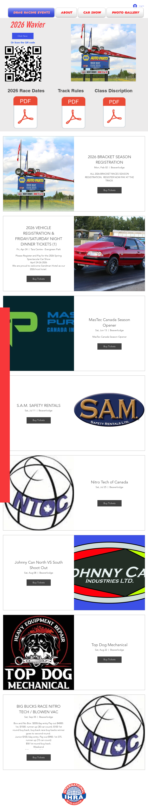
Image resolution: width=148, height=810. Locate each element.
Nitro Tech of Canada (109, 482)
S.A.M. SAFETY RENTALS (38, 405)
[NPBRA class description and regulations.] (114, 112)
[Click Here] (23, 36)
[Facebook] (4, 805)
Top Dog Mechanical (109, 644)
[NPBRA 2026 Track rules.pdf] (73, 113)
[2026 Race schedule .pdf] (25, 112)
